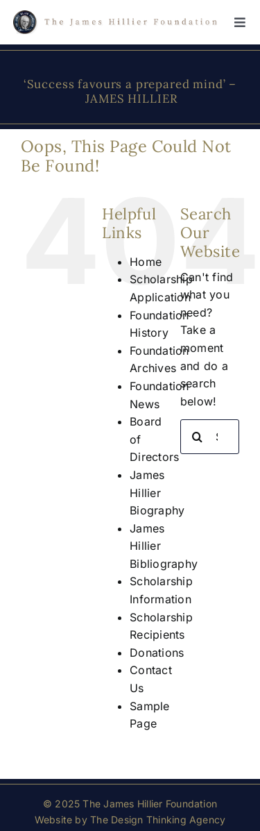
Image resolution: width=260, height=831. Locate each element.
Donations (157, 653)
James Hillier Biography (157, 492)
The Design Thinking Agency (157, 819)
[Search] (197, 436)
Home (146, 262)
